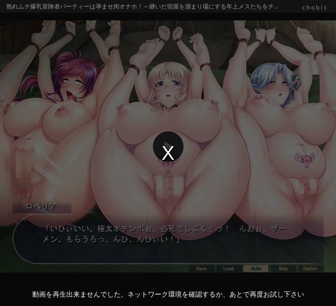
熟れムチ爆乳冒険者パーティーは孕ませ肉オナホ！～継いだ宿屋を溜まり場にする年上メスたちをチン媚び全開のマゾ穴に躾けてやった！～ (171, 6)
